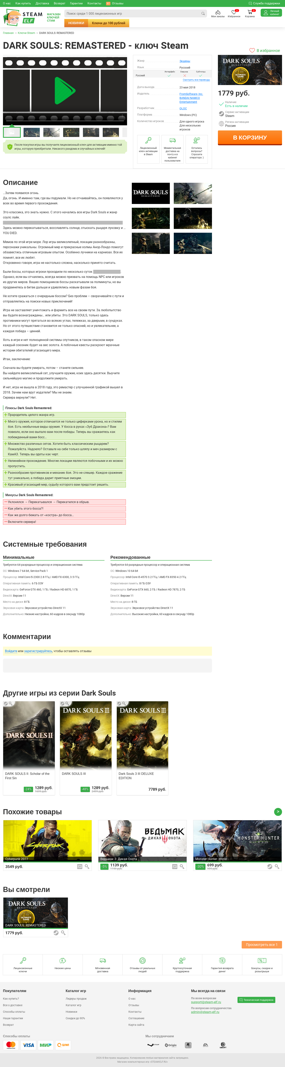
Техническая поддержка (256, 999)
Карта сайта (136, 1024)
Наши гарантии (13, 1018)
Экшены (185, 61)
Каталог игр (73, 1005)
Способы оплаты (14, 1011)
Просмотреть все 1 (262, 945)
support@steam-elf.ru (206, 1002)
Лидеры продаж (76, 998)
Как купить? (11, 998)
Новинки (83, 23)
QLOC (183, 108)
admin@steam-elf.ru (205, 1012)
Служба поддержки (264, 3)
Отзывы (133, 1005)
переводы (196, 79)
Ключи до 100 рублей (115, 23)
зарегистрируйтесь (38, 651)
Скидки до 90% (75, 1018)
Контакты (135, 1011)
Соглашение (136, 1018)
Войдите (11, 651)
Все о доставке (12, 1005)
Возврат (8, 1024)
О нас (132, 998)
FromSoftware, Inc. (191, 94)
